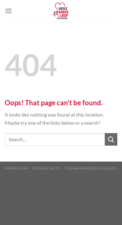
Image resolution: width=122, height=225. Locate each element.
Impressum (16, 168)
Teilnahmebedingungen (90, 168)
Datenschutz (46, 168)
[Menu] (8, 10)
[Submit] (111, 139)
